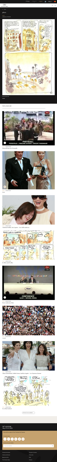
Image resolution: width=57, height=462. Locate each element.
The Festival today (6, 459)
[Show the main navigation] (55, 5)
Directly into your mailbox (8, 442)
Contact (30, 459)
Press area (31, 454)
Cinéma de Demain (6, 454)
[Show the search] (52, 5)
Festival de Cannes (6, 452)
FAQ (30, 457)
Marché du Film (5, 457)
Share (3, 98)
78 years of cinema (33, 452)
